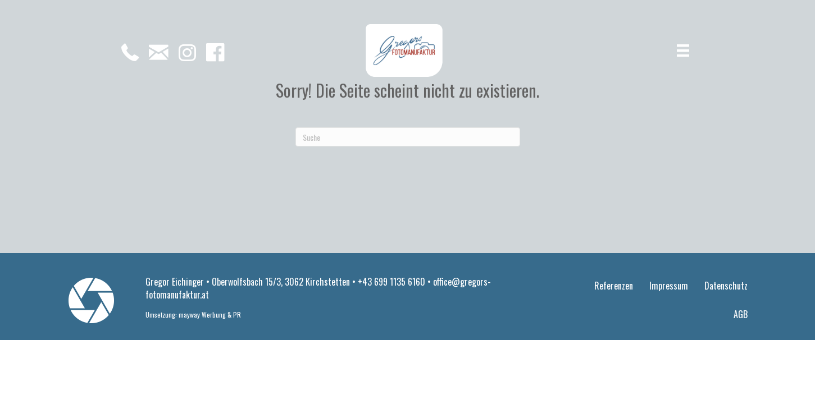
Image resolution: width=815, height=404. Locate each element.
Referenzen (613, 285)
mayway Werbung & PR (210, 314)
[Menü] (683, 51)
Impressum (668, 285)
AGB (741, 314)
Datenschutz (726, 285)
